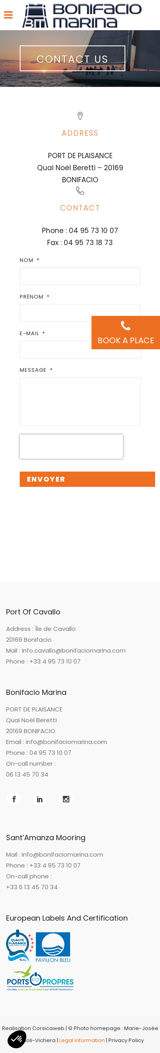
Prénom (35, 297)
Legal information (82, 1040)
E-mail (32, 333)
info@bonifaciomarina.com (66, 742)
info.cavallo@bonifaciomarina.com (74, 650)
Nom (29, 260)
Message (36, 370)
